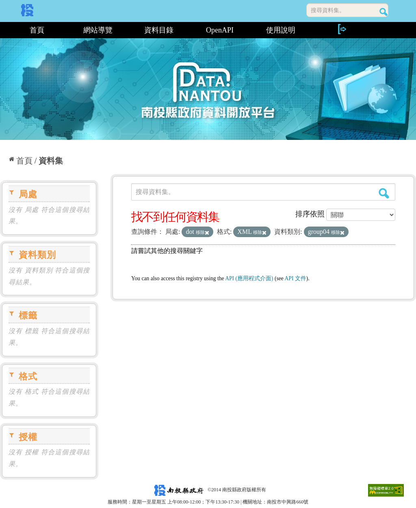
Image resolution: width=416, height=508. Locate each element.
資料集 (51, 160)
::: (3, 30)
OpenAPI (220, 30)
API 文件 (295, 278)
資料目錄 (158, 30)
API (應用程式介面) (249, 278)
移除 (202, 232)
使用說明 (280, 30)
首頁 (37, 30)
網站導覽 (98, 30)
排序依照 (310, 214)
